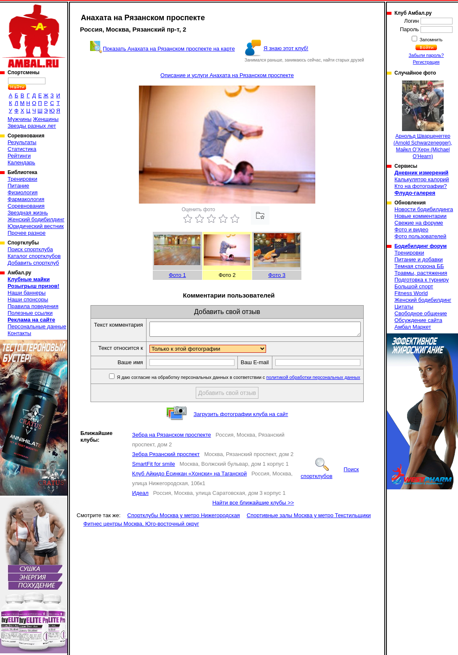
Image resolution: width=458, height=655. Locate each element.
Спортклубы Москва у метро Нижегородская (183, 518)
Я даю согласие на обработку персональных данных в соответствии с (250, 379)
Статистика (22, 149)
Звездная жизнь (28, 212)
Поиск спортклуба (30, 249)
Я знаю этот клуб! (286, 48)
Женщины (46, 119)
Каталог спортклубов (34, 256)
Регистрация (426, 61)
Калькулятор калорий (421, 179)
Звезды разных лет (32, 126)
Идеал (140, 495)
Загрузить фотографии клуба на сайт (241, 416)
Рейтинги (19, 156)
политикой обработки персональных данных (326, 379)
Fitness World (411, 293)
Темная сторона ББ (419, 266)
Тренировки (22, 179)
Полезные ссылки (30, 313)
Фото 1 (177, 275)
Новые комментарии (420, 216)
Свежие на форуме (418, 223)
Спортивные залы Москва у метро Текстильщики (309, 518)
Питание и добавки (418, 259)
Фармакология (26, 199)
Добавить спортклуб (33, 263)
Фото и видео (411, 229)
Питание (18, 186)
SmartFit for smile (153, 466)
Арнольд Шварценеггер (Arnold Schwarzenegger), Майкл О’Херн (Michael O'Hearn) (423, 120)
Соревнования (26, 206)
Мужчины (20, 119)
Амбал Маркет (412, 327)
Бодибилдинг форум (420, 246)
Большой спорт (413, 286)
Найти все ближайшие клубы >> (253, 505)
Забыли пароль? (426, 55)
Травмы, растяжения (420, 273)
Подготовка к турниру (421, 279)
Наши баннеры (26, 293)
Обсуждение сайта (418, 320)
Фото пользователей (420, 236)
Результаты (22, 142)
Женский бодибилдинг (36, 219)
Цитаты (403, 306)
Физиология (22, 192)
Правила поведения (33, 306)
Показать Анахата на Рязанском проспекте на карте (169, 49)
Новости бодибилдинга (423, 209)
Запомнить (430, 39)
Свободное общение (420, 313)
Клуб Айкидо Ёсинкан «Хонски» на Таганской (189, 476)
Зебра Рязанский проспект (166, 457)
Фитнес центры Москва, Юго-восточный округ (141, 526)
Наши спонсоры (28, 299)
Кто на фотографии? (420, 186)
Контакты (19, 333)
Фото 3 (276, 275)
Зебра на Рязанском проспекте (171, 437)
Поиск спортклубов (330, 475)
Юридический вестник (36, 226)
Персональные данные (37, 326)
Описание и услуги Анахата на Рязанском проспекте (227, 75)
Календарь (21, 162)
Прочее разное (26, 233)
